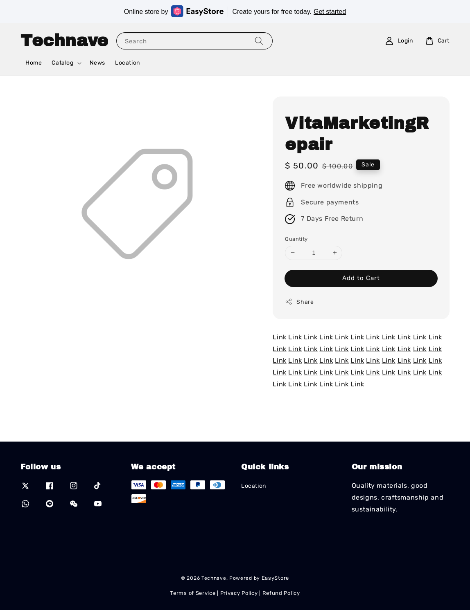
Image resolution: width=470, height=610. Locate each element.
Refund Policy (281, 593)
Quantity (296, 239)
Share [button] (299, 301)
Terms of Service (192, 593)
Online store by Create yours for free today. (235, 11)
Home (33, 62)
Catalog (62, 62)
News (97, 62)
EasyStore (275, 578)
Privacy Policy (239, 593)
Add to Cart (361, 278)
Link (279, 337)
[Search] (259, 41)
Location (127, 62)
